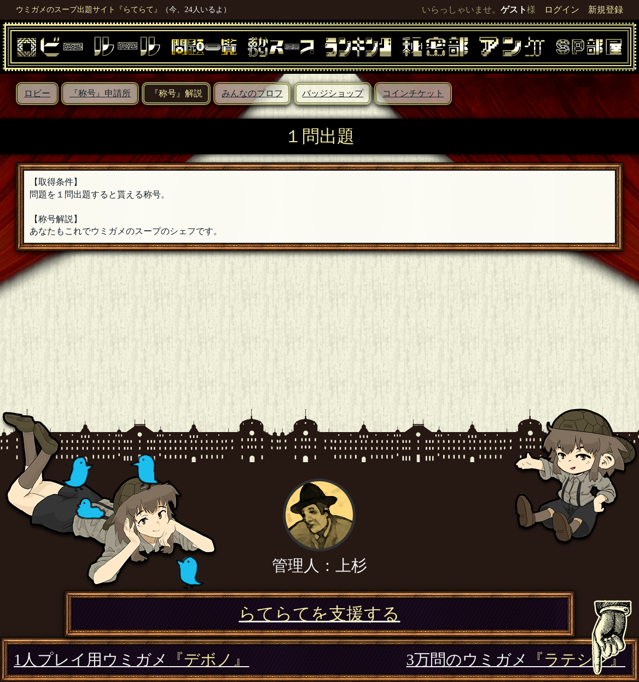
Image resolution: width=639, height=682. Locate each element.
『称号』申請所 (100, 93)
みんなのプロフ (252, 93)
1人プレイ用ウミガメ (131, 659)
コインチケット (413, 93)
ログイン (561, 9)
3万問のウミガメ (515, 659)
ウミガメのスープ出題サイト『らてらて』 (88, 9)
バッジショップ (332, 93)
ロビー (37, 93)
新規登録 (605, 9)
